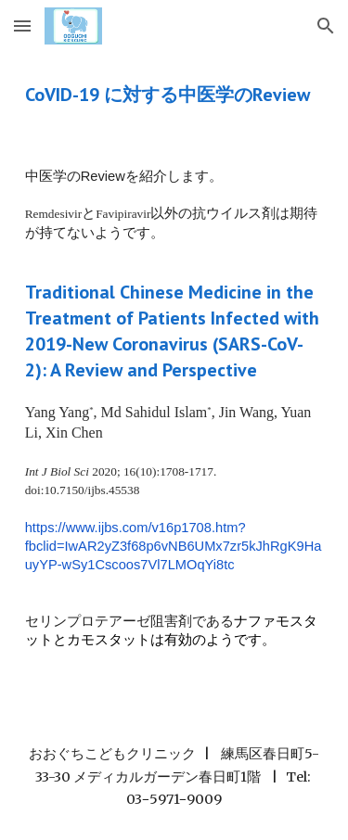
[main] (174, 94)
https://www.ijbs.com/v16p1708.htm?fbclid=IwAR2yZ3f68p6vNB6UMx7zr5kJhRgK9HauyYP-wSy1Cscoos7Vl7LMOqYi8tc (173, 546)
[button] (22, 25)
